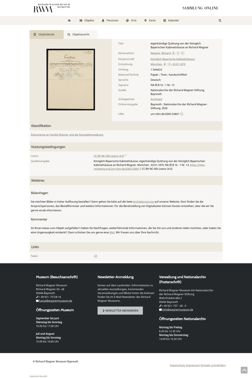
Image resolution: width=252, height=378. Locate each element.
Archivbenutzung (143, 201)
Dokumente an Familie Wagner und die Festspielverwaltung (67, 134)
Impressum (193, 365)
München (156, 64)
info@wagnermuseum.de (177, 309)
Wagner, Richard (161, 53)
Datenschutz (177, 365)
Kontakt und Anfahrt (213, 365)
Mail (112, 232)
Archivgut (156, 99)
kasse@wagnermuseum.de (55, 301)
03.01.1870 (179, 64)
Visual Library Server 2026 (38, 376)
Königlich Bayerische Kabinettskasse (173, 59)
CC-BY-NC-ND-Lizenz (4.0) (109, 156)
